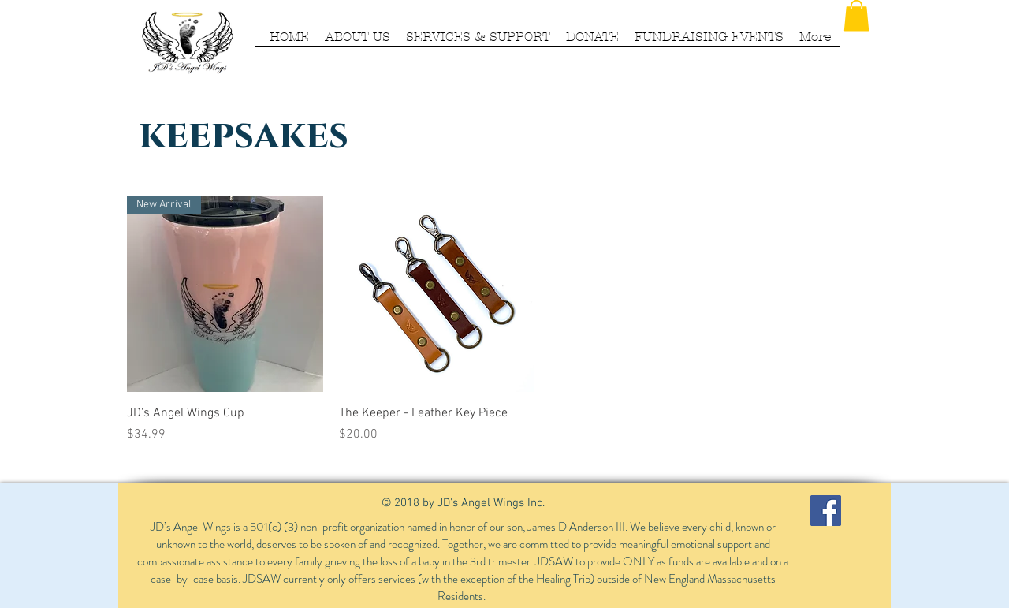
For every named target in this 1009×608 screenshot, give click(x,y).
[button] (856, 15)
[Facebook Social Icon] (825, 510)
